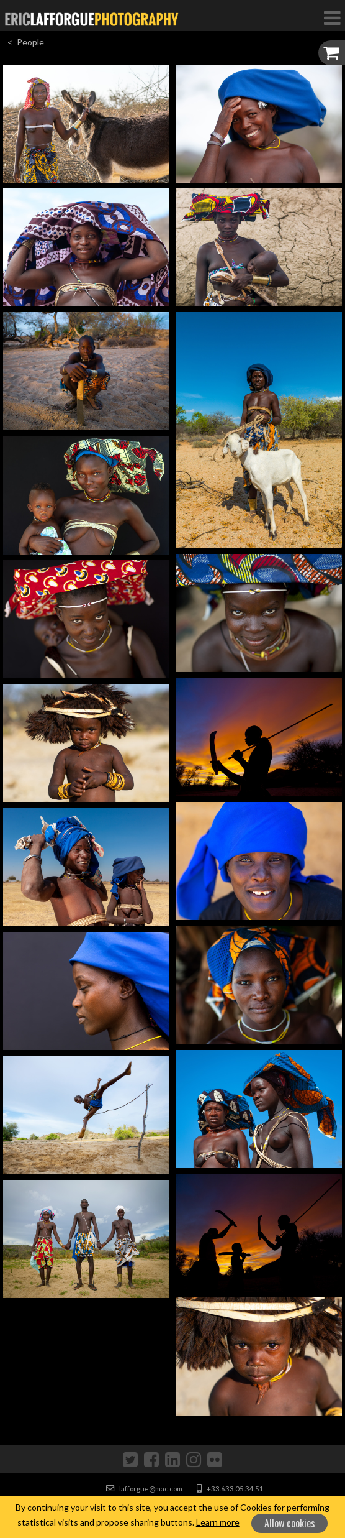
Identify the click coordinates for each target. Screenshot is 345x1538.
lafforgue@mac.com (144, 1489)
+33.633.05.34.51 (230, 1489)
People (30, 42)
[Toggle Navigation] (332, 17)
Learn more (218, 1522)
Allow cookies (289, 1523)
